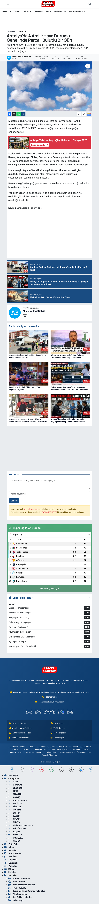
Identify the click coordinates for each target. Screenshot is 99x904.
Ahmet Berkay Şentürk (34, 311)
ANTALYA (6, 11)
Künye (9, 869)
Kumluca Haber (38, 749)
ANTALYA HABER (15, 747)
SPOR (49, 11)
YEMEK (14, 841)
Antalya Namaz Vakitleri (20, 728)
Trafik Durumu (58, 728)
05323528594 (51, 697)
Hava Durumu (58, 723)
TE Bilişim (56, 762)
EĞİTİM (14, 813)
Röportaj (10, 859)
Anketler (10, 866)
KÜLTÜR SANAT (18, 828)
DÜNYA (24, 749)
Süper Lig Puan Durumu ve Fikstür (26, 891)
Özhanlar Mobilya (84, 752)
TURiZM (13, 749)
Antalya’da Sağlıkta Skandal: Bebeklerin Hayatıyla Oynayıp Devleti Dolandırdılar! (68, 420)
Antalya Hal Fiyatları (79, 749)
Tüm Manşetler (58, 733)
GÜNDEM (38, 11)
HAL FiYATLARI (17, 800)
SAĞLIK (73, 747)
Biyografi (11, 863)
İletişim (10, 872)
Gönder (14, 501)
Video (9, 847)
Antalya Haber (14, 752)
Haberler (11, 31)
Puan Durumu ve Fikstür (20, 733)
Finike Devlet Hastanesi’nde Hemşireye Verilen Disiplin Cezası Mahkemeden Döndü (70, 388)
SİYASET (14, 806)
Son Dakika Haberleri (19, 738)
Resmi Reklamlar (77, 11)
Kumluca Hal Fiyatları (58, 749)
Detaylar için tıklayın (49, 588)
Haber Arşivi (57, 738)
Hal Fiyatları (60, 11)
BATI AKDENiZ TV (49, 512)
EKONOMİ (85, 747)
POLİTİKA (15, 803)
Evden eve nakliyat (32, 752)
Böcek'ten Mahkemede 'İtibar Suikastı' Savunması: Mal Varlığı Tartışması (67, 356)
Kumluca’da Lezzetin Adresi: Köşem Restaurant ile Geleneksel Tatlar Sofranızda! (28, 420)
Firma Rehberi (13, 853)
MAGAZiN (61, 747)
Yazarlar (10, 850)
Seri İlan (10, 856)
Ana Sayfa (11, 775)
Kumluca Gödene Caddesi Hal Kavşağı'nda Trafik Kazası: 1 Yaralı (27, 356)
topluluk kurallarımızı (32, 509)
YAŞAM (14, 831)
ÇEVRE (14, 819)
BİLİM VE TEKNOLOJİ (20, 825)
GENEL (17, 11)
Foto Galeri (11, 844)
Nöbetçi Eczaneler (18, 723)
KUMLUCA (15, 838)
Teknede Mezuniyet (49, 755)
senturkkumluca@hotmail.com (51, 702)
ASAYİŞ (27, 11)
